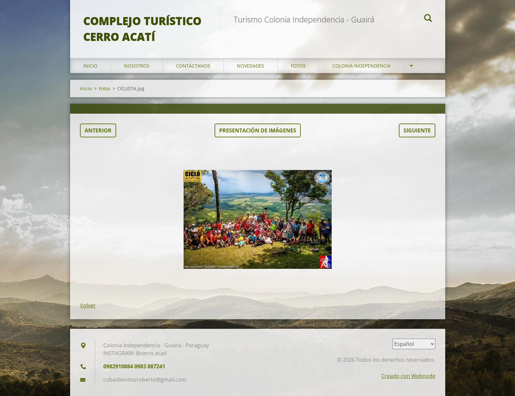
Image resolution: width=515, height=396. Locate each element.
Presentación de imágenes (257, 130)
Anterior (98, 130)
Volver (88, 305)
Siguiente (417, 130)
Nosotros (136, 66)
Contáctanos (193, 66)
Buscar (428, 19)
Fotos (298, 66)
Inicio (90, 66)
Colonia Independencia (361, 66)
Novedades (250, 66)
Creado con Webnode (408, 376)
